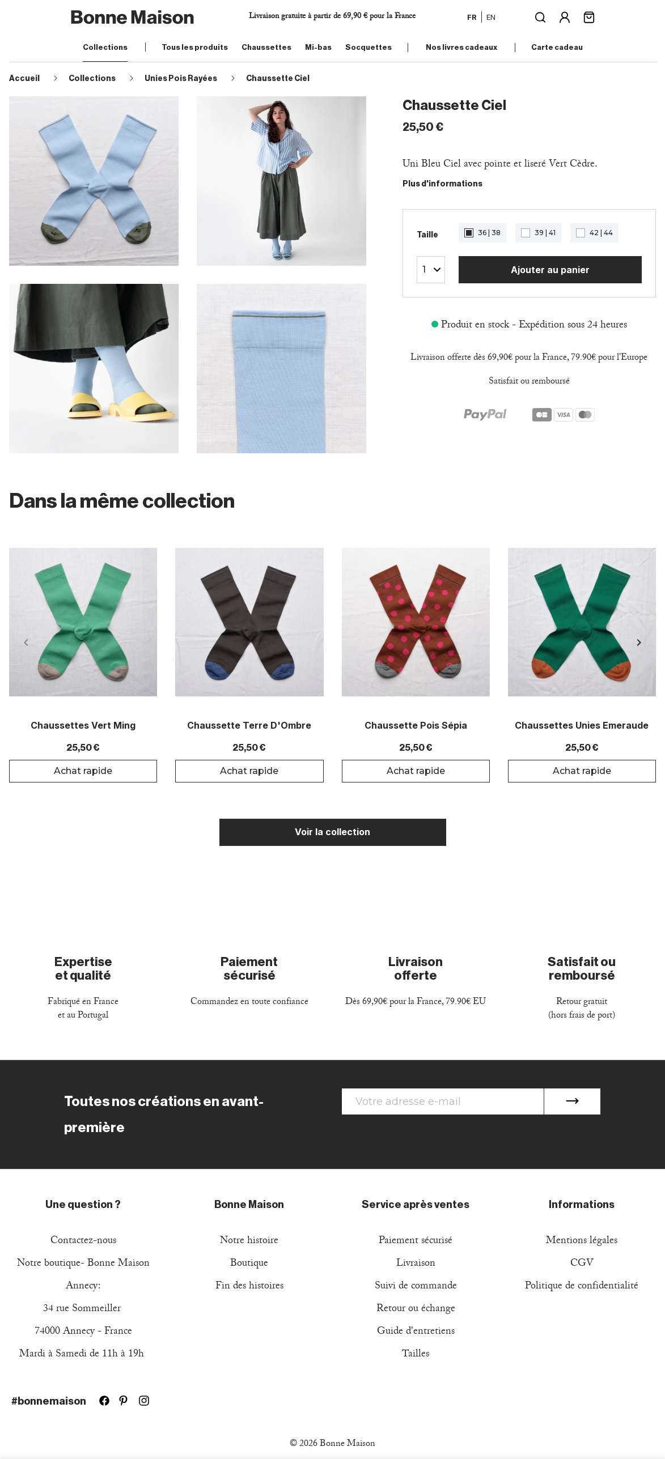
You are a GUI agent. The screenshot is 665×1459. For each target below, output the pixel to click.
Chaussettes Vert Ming (83, 726)
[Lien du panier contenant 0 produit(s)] (589, 16)
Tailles (415, 1355)
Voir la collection (332, 831)
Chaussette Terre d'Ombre (249, 726)
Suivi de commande (416, 1287)
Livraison (415, 1264)
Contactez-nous (83, 1241)
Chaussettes (266, 47)
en (490, 17)
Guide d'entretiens (416, 1332)
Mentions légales (581, 1241)
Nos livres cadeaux (461, 47)
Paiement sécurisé (415, 1241)
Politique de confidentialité (581, 1287)
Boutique (249, 1264)
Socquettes (368, 47)
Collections (105, 47)
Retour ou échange (415, 1309)
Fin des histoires (249, 1287)
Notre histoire (249, 1241)
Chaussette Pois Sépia (416, 726)
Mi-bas (318, 47)
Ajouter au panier (550, 269)
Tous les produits (195, 47)
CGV (582, 1264)
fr (472, 17)
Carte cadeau (557, 47)
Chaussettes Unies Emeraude (582, 726)
